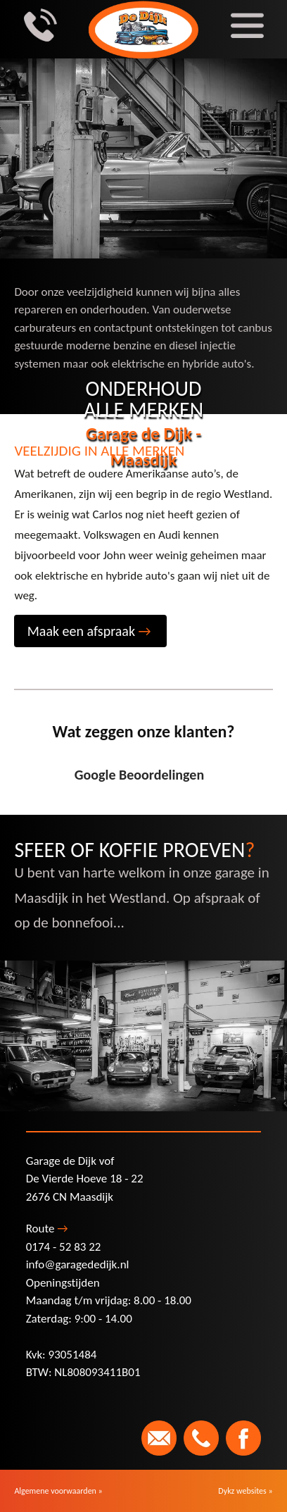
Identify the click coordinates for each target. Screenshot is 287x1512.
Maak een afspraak (89, 631)
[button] (14, 801)
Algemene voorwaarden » (58, 1491)
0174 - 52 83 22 (63, 1246)
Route (47, 1228)
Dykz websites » (245, 1491)
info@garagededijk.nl (77, 1264)
